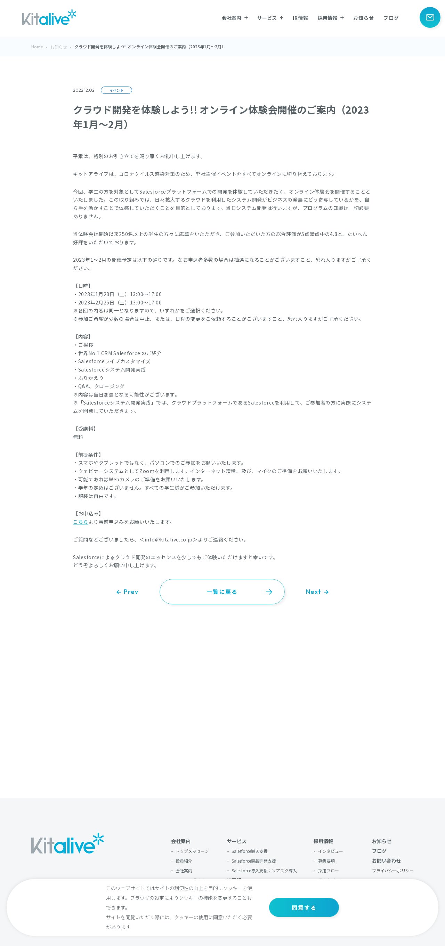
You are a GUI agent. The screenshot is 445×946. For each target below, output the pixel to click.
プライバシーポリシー (393, 870)
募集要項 (326, 861)
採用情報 (323, 841)
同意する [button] (304, 907)
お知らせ (363, 17)
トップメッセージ (192, 851)
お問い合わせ (386, 860)
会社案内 (181, 841)
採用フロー (328, 870)
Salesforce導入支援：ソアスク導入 (264, 870)
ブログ (391, 17)
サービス (236, 841)
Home (37, 46)
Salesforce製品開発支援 (254, 861)
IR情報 (300, 17)
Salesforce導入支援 (250, 851)
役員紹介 (184, 861)
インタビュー (330, 851)
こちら (80, 521)
